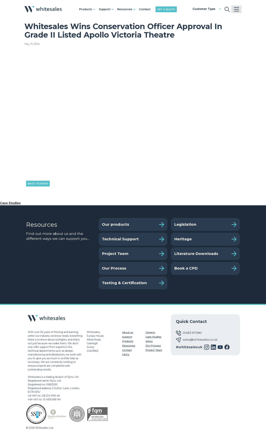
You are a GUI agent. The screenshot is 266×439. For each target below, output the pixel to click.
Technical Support (120, 239)
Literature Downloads (196, 253)
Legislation (185, 224)
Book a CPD (186, 268)
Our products (115, 224)
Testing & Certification (124, 283)
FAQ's (125, 354)
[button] (88, 9)
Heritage (183, 239)
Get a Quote (166, 9)
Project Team (115, 253)
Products (127, 341)
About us (127, 332)
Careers (150, 332)
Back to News (38, 183)
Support (127, 336)
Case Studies (10, 203)
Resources (128, 345)
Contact (144, 9)
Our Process (114, 268)
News (149, 341)
